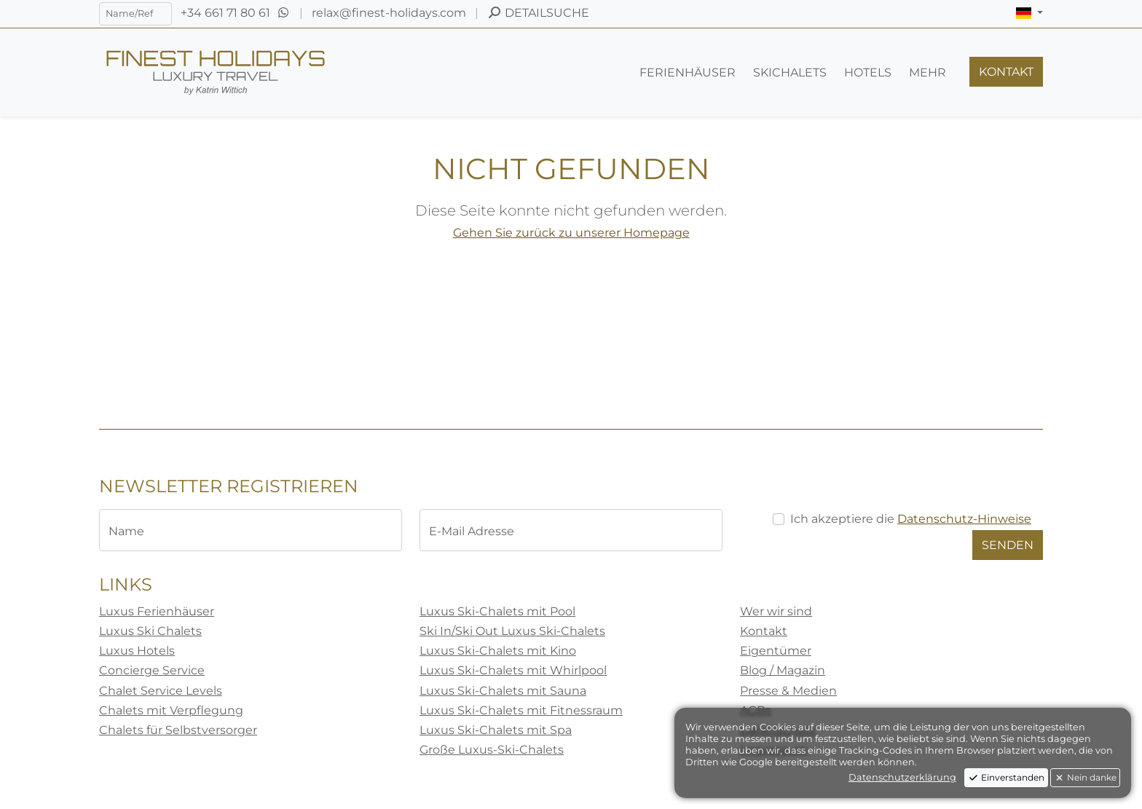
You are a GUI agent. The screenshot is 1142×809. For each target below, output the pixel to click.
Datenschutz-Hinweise (964, 519)
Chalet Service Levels (160, 691)
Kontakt (763, 631)
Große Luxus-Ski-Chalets (492, 750)
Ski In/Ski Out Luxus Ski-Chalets (512, 631)
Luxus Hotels (137, 651)
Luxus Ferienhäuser (156, 611)
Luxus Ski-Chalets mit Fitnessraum (521, 710)
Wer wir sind (776, 611)
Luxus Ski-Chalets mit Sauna (503, 691)
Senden (1007, 545)
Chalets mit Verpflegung (171, 710)
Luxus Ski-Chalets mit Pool (497, 611)
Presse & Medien (788, 691)
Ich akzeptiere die (910, 519)
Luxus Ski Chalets (150, 631)
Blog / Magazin (782, 670)
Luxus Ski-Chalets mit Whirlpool (513, 670)
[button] (1029, 13)
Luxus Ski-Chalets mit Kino (498, 651)
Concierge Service (152, 670)
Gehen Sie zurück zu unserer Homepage (571, 233)
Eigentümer (775, 651)
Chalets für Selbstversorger (178, 730)
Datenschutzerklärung (902, 777)
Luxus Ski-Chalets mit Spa (496, 730)
